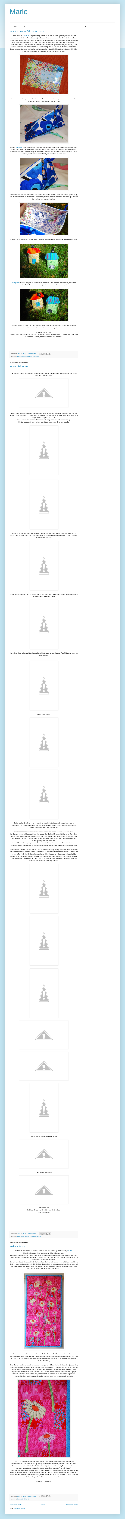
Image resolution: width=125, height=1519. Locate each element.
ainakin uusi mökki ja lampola (27, 31)
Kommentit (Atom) (19, 1508)
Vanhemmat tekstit (72, 1505)
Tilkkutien (26, 36)
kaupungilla (20, 1236)
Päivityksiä (15, 283)
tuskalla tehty (17, 1246)
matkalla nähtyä (29, 1236)
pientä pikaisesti (22, 356)
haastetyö (20, 1499)
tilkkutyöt (26, 1499)
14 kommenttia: (32, 1233)
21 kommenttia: (32, 353)
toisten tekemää (19, 366)
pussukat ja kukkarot (33, 356)
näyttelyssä (37, 1236)
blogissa (19, 147)
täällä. (70, 1251)
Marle (19, 12)
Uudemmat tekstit (15, 1505)
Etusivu (43, 1505)
